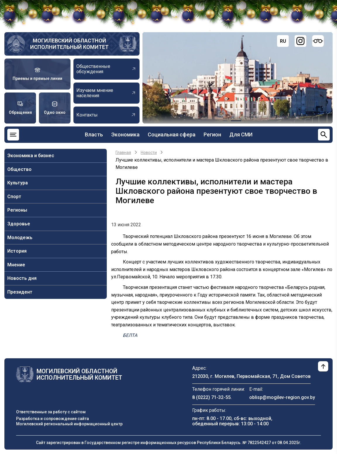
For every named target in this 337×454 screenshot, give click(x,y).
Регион (212, 134)
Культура (17, 183)
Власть (94, 134)
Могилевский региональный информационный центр (69, 424)
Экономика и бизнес (30, 155)
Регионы (17, 210)
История (17, 251)
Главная (123, 152)
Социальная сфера (171, 134)
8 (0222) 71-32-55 (211, 397)
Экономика (125, 134)
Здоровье (18, 224)
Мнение (16, 265)
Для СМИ (240, 134)
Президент (19, 292)
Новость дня (22, 278)
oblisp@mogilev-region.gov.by (282, 397)
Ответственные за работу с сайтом (51, 412)
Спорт (14, 196)
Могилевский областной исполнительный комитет (69, 43)
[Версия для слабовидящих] (318, 41)
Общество (19, 169)
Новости (149, 152)
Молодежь (19, 237)
